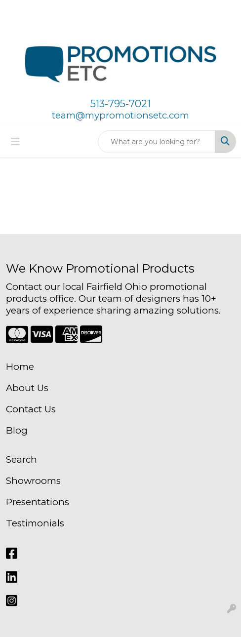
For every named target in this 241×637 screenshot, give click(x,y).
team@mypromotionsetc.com (120, 115)
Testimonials (35, 523)
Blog (17, 430)
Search (21, 459)
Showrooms (33, 480)
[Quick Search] (156, 141)
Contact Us (31, 409)
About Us (27, 388)
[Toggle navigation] (15, 142)
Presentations (37, 502)
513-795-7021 (120, 104)
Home (20, 366)
